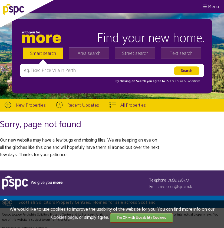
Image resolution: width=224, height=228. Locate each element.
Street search (135, 53)
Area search (89, 53)
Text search (181, 53)
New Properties (31, 105)
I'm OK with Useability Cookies (141, 218)
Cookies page (64, 217)
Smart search (43, 53)
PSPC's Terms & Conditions (183, 81)
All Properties (133, 105)
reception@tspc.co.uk (176, 186)
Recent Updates (83, 105)
